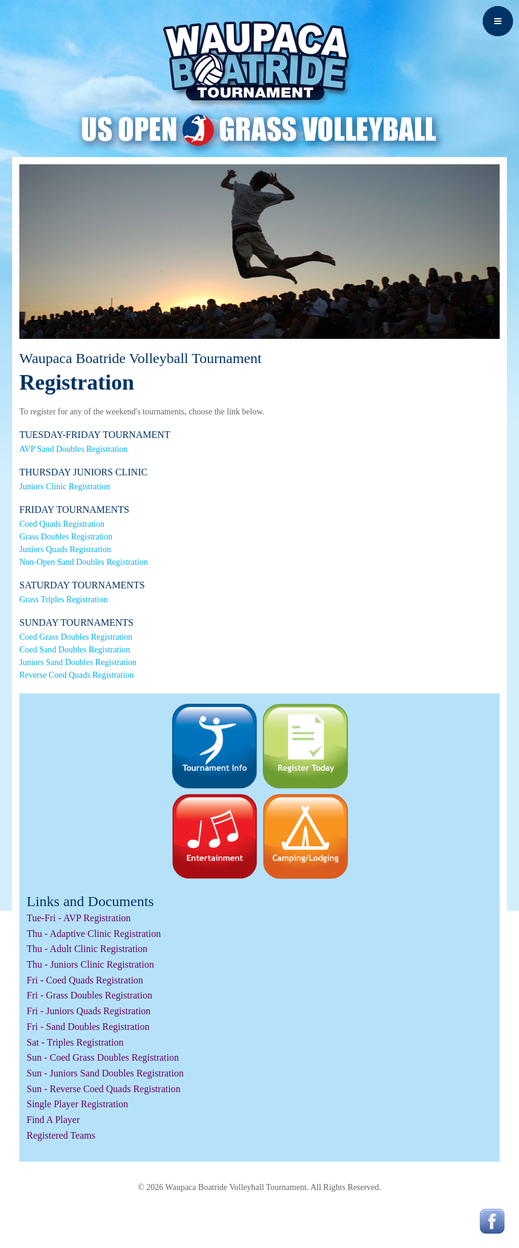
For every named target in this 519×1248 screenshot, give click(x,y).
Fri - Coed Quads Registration (85, 980)
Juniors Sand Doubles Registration (78, 662)
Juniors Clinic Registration (64, 486)
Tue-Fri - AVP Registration (79, 918)
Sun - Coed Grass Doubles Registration (103, 1057)
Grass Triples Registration (63, 599)
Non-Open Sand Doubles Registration (83, 562)
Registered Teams (61, 1135)
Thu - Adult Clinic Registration (87, 949)
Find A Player (53, 1120)
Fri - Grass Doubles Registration (89, 995)
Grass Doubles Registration (65, 536)
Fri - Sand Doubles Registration (88, 1026)
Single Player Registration (77, 1104)
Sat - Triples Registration (75, 1042)
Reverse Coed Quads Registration (76, 675)
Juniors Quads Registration (65, 549)
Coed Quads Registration (62, 524)
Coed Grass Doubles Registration (75, 637)
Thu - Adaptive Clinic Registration (94, 933)
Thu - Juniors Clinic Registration (90, 964)
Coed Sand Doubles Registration (74, 649)
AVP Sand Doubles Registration (73, 449)
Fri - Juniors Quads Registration (88, 1011)
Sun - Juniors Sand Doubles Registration (105, 1073)
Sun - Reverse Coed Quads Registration (104, 1089)
